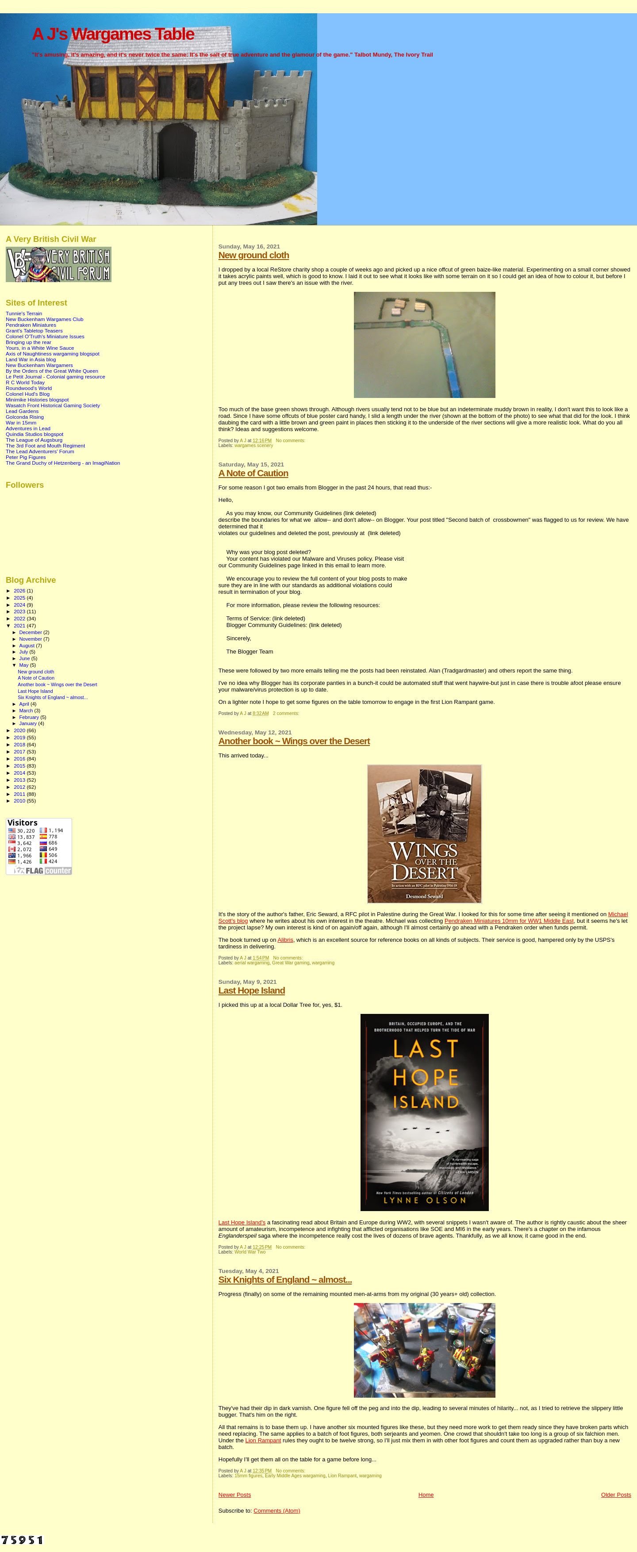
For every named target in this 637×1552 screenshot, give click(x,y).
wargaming (323, 962)
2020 (20, 730)
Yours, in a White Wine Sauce (40, 348)
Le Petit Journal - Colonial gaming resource (55, 376)
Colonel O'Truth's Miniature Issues (45, 336)
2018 (20, 744)
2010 (20, 800)
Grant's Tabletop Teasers (34, 330)
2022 (20, 618)
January (28, 723)
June (25, 658)
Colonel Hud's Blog (28, 394)
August (27, 645)
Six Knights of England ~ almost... (285, 1279)
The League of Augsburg (34, 440)
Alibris (285, 940)
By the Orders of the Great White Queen (52, 371)
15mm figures (248, 1475)
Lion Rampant (263, 1440)
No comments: (291, 440)
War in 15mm (21, 422)
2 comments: (286, 713)
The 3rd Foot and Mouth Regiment (45, 445)
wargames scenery (253, 445)
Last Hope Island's (242, 1222)
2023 (20, 611)
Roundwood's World (29, 388)
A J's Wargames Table (113, 33)
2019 (20, 737)
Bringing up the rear (28, 342)
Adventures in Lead (28, 428)
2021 (20, 625)
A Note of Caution (253, 473)
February (30, 717)
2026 (20, 590)
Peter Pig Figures (26, 457)
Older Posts (616, 1494)
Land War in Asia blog (31, 359)
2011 (20, 794)
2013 (20, 780)
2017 (20, 751)
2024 (20, 605)
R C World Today (25, 382)
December (31, 632)
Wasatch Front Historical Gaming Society (53, 405)
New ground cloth (254, 255)
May (24, 665)
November (31, 639)
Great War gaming (291, 962)
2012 (20, 787)
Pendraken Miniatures (31, 325)
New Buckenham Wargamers (39, 365)
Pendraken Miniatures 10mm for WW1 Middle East (509, 920)
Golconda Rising (25, 417)
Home (426, 1494)
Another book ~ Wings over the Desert (294, 741)
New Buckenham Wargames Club (44, 319)
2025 (20, 597)
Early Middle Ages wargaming (295, 1475)
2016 (20, 758)
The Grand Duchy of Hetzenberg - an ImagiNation (63, 463)
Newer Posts (235, 1494)
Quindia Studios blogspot (34, 434)
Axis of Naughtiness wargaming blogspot (53, 353)
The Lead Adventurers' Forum (40, 451)
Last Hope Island (252, 990)
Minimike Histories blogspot (37, 399)
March (27, 710)
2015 (20, 765)
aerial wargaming (251, 962)
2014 (20, 773)
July (24, 651)
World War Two (249, 1252)
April (25, 704)
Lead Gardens (22, 411)
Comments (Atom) (276, 1510)
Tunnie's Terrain (24, 313)
